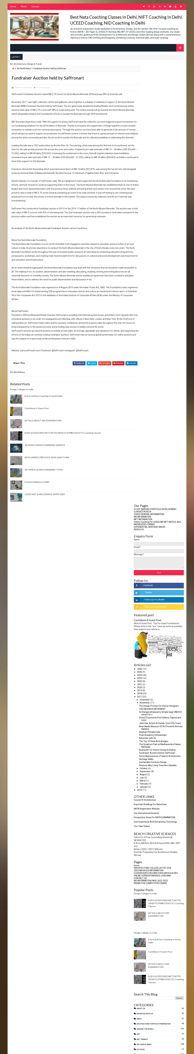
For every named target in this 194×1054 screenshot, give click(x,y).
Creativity (141, 658)
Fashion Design (144, 735)
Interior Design (144, 761)
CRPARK (140, 663)
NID (138, 832)
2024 (140, 237)
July (142, 340)
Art (138, 597)
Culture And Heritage (147, 674)
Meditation (142, 791)
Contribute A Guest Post (36, 431)
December (145, 262)
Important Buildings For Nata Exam (150, 367)
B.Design (141, 627)
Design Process (144, 704)
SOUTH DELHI (142, 894)
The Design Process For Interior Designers (159, 268)
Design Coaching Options (149, 684)
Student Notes (144, 904)
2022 (140, 243)
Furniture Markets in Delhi (36, 505)
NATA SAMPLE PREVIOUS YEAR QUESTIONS (46, 481)
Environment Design (146, 714)
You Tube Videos (142, 388)
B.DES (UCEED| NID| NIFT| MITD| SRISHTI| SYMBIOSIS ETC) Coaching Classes (62, 456)
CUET (139, 668)
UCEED (139, 914)
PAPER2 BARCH (143, 868)
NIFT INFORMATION (143, 82)
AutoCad (141, 612)
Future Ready (143, 750)
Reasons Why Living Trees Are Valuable (158, 328)
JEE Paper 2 (142, 771)
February (144, 346)
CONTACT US (140, 440)
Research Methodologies (148, 884)
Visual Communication (147, 930)
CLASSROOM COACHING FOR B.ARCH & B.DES (156, 435)
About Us (141, 571)
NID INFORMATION (142, 79)
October (144, 331)
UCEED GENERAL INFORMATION (149, 76)
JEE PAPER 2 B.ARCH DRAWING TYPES (43, 493)
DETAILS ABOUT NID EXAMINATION (42, 444)
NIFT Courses (143, 853)
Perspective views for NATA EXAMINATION (154, 380)
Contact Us (142, 648)
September (145, 334)
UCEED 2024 (142, 920)
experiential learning (147, 725)
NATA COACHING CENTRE (147, 807)
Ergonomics (142, 720)
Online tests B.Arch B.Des (149, 863)
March (143, 343)
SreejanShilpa (143, 899)
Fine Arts (141, 745)
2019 (140, 253)
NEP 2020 (140, 822)
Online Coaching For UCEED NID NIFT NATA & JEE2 (157, 84)
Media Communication (147, 786)
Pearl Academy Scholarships (153, 297)
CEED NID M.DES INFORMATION (149, 433)
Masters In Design (145, 781)
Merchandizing (144, 797)
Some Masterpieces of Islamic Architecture (160, 318)
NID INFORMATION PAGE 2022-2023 (151, 443)
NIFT (139, 837)
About (23, 7)
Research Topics (144, 889)
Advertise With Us (145, 576)
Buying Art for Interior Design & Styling (157, 312)
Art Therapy (142, 602)
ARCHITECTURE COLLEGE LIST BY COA (152, 430)
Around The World (145, 591)
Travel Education (145, 909)
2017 (140, 259)
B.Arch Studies (144, 622)
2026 (140, 231)
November (145, 265)
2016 (140, 352)
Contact (35, 7)
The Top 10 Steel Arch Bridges (153, 303)
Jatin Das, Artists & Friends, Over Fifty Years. (160, 285)
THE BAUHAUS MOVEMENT (152, 271)
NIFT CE (140, 848)
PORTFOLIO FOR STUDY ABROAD (150, 879)
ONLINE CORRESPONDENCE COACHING (152, 438)
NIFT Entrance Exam (146, 843)
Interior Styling (144, 766)
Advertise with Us (147, 300)
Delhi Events (143, 679)
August (143, 337)
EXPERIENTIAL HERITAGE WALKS (150, 89)
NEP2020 (140, 827)
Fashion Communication (148, 730)
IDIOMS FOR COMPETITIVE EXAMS (150, 445)
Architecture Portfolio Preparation (154, 586)
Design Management (146, 694)
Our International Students (146, 375)
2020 (140, 250)
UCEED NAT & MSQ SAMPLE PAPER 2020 (44, 517)
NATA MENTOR (143, 812)
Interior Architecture (147, 756)
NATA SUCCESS (143, 817)
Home (13, 7)
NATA (139, 802)
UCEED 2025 (142, 925)
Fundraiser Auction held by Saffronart (157, 315)
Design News (143, 699)
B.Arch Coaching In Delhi (148, 617)
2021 (140, 246)
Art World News (23, 72)
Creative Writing (144, 653)
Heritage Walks (146, 321)
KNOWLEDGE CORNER (144, 87)
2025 (140, 234)
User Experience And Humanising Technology (155, 384)
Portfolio (141, 873)
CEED (139, 643)
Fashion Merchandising (148, 740)
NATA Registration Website (147, 371)
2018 (140, 256)
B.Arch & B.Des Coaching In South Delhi (43, 419)
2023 (140, 240)
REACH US (139, 92)
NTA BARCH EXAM (144, 858)
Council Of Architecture (145, 362)
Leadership (142, 776)
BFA (138, 632)
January (144, 349)
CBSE (139, 638)
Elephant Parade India (149, 294)
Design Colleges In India (21, 412)
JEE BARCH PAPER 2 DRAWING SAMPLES (44, 468)
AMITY (139, 581)
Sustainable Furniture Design (153, 324)
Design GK (141, 689)
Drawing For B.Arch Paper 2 (149, 709)
